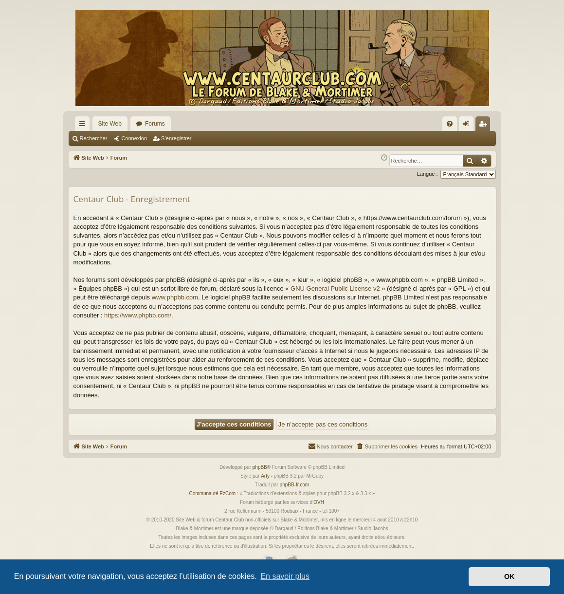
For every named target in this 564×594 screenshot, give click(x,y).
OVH (318, 502)
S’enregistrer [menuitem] (484, 125)
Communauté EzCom (212, 493)
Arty (265, 476)
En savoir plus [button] (284, 576)
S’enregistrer (176, 138)
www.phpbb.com (175, 297)
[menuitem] (449, 123)
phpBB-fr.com (294, 484)
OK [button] (509, 576)
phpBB (260, 467)
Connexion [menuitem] (468, 125)
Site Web (110, 123)
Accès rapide (84, 125)
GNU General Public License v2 (335, 288)
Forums (155, 123)
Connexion (134, 138)
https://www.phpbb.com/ (137, 315)
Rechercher (94, 138)
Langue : (427, 174)
